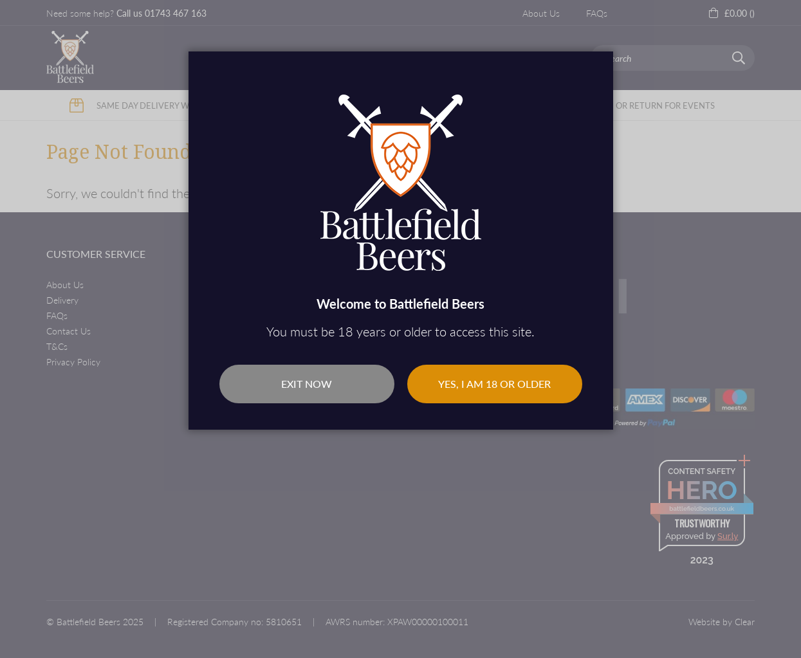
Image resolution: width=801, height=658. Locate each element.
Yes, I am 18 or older (494, 383)
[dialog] (400, 329)
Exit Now (306, 383)
